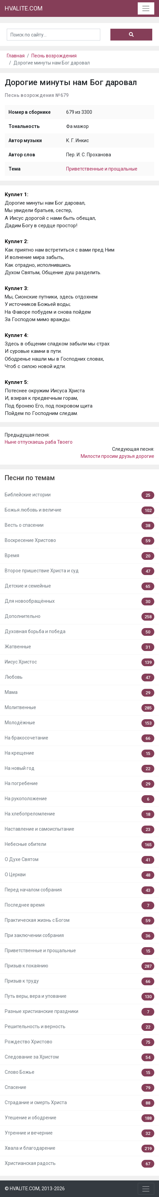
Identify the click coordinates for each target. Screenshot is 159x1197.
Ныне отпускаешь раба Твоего (39, 442)
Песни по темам (30, 478)
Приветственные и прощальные (101, 169)
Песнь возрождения (54, 55)
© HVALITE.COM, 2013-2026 (35, 1188)
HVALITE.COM (24, 8)
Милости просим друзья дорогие (117, 456)
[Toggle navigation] (146, 8)
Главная (16, 55)
